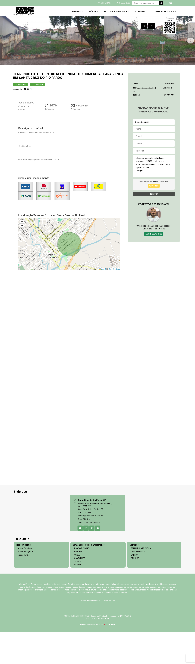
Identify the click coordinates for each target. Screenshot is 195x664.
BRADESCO (79, 568)
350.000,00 (169, 100)
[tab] (144, 26)
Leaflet (102, 286)
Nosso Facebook (25, 565)
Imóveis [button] (93, 11)
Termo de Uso (108, 617)
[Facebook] (80, 545)
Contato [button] (140, 11)
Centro (48, 91)
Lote (35, 91)
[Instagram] (86, 545)
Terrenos (21, 91)
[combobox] (154, 138)
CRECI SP (135, 575)
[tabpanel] (97, 48)
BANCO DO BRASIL (82, 565)
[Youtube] (97, 545)
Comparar (38, 101)
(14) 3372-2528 (84, 529)
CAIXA (77, 571)
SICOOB (77, 578)
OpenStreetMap (114, 286)
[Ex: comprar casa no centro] (145, 3)
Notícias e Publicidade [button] (116, 11)
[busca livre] (161, 3)
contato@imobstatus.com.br (90, 532)
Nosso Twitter (24, 571)
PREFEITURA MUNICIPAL (141, 565)
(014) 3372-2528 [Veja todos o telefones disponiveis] (123, 3)
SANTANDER (79, 575)
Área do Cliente (104, 3)
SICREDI (77, 581)
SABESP (134, 571)
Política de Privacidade (90, 617)
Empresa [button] (76, 11)
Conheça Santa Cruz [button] (164, 11)
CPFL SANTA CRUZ (139, 568)
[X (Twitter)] (92, 545)
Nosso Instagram (25, 568)
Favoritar (20, 101)
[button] (170, 3)
